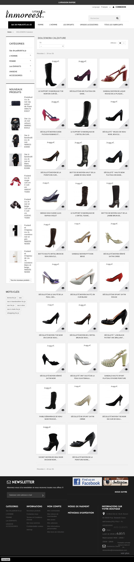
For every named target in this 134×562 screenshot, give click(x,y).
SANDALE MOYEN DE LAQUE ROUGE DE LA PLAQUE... (114, 92)
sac (20, 298)
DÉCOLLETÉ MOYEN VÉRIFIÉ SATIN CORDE (114, 255)
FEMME (40, 25)
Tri (40, 43)
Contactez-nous (32, 514)
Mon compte (54, 507)
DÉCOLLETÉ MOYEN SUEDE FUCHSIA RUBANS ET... (50, 133)
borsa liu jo (11, 298)
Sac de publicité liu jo (21, 25)
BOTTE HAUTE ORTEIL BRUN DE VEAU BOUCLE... (50, 255)
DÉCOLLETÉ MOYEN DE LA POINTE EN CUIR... (51, 173)
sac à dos (21, 305)
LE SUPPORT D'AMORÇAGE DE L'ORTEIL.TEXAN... (82, 214)
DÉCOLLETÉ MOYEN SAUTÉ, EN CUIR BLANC (82, 295)
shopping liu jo (13, 313)
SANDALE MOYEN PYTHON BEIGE (82, 255)
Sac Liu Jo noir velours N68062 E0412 (27, 123)
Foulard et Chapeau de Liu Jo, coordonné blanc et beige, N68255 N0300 (28, 261)
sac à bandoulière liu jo (16, 301)
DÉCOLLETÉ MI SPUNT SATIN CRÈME (82, 417)
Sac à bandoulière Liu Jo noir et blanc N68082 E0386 (29, 161)
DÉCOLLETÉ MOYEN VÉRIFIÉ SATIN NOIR (51, 377)
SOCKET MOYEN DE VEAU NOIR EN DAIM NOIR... (51, 458)
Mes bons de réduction (55, 532)
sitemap (29, 530)
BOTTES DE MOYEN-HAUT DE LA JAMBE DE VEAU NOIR (82, 173)
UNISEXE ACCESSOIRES (89, 25)
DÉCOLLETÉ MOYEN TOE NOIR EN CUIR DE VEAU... (51, 336)
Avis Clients (120, 527)
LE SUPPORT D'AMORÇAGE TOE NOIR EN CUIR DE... (50, 92)
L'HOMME (53, 25)
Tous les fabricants (113, 25)
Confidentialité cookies (35, 526)
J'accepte (5, 559)
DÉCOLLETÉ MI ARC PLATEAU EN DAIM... (82, 92)
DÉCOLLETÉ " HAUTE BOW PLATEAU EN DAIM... (114, 173)
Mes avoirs (51, 520)
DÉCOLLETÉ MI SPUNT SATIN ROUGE (114, 295)
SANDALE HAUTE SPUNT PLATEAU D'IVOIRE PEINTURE (114, 377)
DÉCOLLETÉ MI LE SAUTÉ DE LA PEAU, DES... (51, 295)
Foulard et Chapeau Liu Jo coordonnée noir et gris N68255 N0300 (29, 234)
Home (9, 32)
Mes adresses (52, 523)
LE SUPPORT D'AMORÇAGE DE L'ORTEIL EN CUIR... (82, 133)
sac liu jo (10, 305)
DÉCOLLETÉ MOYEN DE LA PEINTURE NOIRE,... (82, 458)
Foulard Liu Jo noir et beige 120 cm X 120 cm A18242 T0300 (27, 208)
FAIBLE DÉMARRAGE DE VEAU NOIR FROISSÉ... (50, 417)
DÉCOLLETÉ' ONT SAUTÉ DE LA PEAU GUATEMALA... (82, 377)
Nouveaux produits (33, 511)
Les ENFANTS (68, 25)
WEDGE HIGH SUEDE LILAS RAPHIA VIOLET (50, 214)
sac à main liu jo (13, 309)
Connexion (119, 7)
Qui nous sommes (33, 523)
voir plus (125, 553)
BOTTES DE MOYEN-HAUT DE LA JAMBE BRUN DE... (114, 214)
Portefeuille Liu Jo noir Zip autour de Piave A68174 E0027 (29, 104)
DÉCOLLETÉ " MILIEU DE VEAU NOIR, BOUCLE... (114, 133)
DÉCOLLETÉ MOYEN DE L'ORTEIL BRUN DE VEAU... (82, 336)
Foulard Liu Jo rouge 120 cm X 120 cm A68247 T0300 (27, 184)
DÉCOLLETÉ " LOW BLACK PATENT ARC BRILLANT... (114, 336)
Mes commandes (53, 511)
